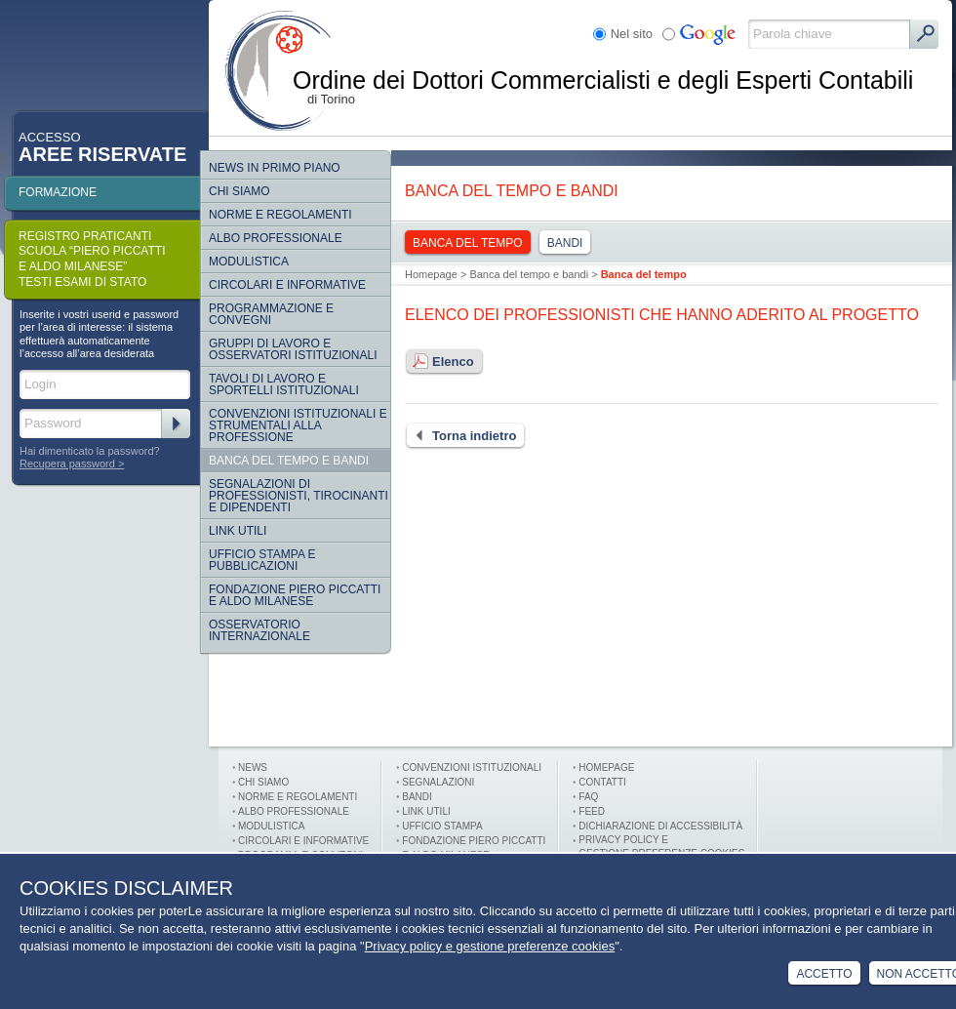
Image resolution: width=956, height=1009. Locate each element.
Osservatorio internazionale (259, 630)
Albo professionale (293, 811)
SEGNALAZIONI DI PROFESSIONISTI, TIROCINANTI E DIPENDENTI (298, 495)
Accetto (824, 974)
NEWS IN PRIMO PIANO (274, 168)
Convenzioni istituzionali (471, 767)
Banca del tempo (468, 243)
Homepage (431, 274)
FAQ (588, 796)
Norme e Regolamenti (297, 796)
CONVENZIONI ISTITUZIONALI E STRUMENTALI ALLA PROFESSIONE (298, 425)
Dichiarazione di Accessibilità (660, 826)
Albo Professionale (275, 238)
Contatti (602, 782)
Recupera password (67, 463)
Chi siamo (239, 191)
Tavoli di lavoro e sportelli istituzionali (284, 384)
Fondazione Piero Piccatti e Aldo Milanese (294, 595)
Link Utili (237, 531)
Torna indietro (460, 436)
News (252, 767)
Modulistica (249, 261)
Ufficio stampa (442, 826)
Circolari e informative (287, 285)
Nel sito (632, 33)
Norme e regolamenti (280, 215)
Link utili (426, 811)
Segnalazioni (438, 782)
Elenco (439, 362)
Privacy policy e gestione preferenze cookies (490, 946)
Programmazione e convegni (271, 314)
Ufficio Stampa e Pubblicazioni (262, 560)
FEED (591, 811)
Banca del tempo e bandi (289, 460)
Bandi (565, 243)
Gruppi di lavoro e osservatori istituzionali (293, 349)
